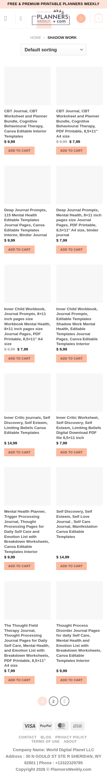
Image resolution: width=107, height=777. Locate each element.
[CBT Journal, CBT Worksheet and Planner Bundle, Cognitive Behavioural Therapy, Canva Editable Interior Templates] (27, 86)
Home (35, 37)
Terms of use (45, 742)
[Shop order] (53, 49)
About (70, 742)
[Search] (81, 18)
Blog (46, 737)
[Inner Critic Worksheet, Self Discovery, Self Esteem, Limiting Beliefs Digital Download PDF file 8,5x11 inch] (79, 392)
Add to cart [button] (19, 150)
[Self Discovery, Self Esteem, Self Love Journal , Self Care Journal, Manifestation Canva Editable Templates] (79, 486)
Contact (28, 737)
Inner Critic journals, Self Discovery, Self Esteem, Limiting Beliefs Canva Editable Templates (27, 425)
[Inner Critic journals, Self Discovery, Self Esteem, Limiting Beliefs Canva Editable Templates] (27, 392)
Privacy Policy (71, 737)
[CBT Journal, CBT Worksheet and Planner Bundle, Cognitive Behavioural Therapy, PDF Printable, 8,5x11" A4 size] (79, 86)
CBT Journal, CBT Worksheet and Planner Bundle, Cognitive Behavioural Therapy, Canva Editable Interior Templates (25, 123)
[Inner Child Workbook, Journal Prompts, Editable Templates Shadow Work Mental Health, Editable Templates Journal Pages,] (79, 284)
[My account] (22, 18)
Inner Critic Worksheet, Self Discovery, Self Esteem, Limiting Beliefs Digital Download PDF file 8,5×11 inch (78, 427)
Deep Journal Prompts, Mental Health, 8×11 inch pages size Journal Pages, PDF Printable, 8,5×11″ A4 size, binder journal (78, 222)
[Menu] (7, 18)
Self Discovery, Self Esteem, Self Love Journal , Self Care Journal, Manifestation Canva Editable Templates (76, 524)
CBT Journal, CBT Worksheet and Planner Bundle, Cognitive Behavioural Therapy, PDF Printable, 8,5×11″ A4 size (77, 123)
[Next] (65, 701)
